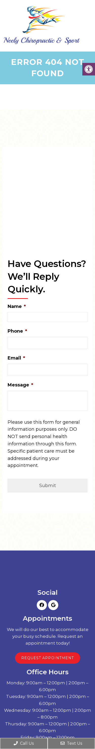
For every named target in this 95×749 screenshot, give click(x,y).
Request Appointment (47, 658)
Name (17, 306)
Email (16, 358)
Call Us (24, 743)
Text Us (71, 743)
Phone (17, 331)
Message (20, 385)
